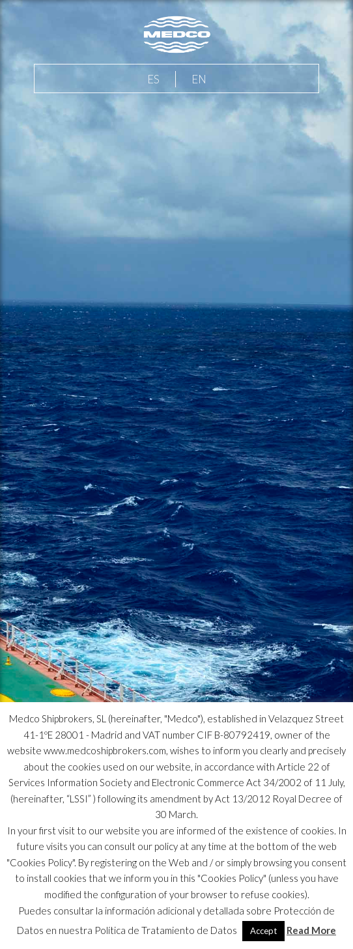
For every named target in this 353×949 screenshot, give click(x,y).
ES (153, 79)
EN (198, 79)
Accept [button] (263, 931)
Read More (311, 930)
